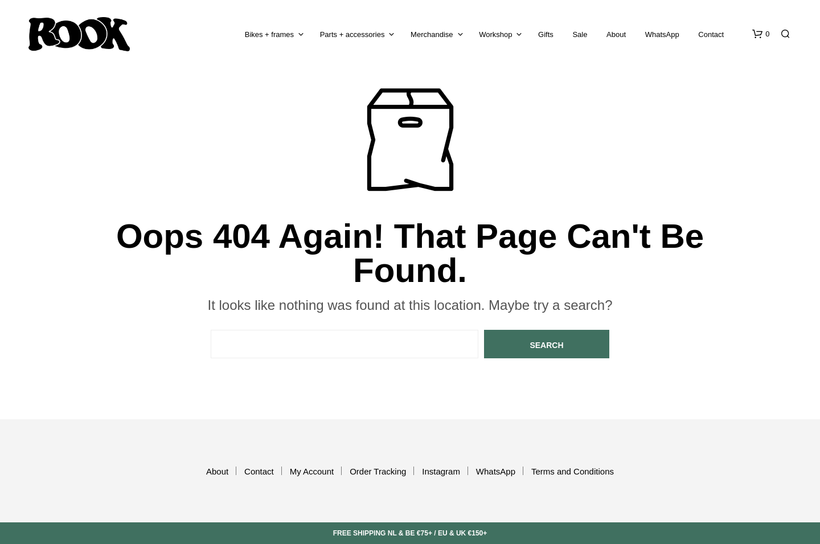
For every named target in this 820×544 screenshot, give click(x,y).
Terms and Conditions (572, 471)
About (616, 34)
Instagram (441, 471)
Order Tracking (378, 471)
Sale (579, 34)
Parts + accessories (352, 34)
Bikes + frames (269, 34)
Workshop (495, 34)
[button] (760, 34)
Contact (711, 34)
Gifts (546, 34)
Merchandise (432, 34)
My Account (312, 471)
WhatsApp (662, 34)
